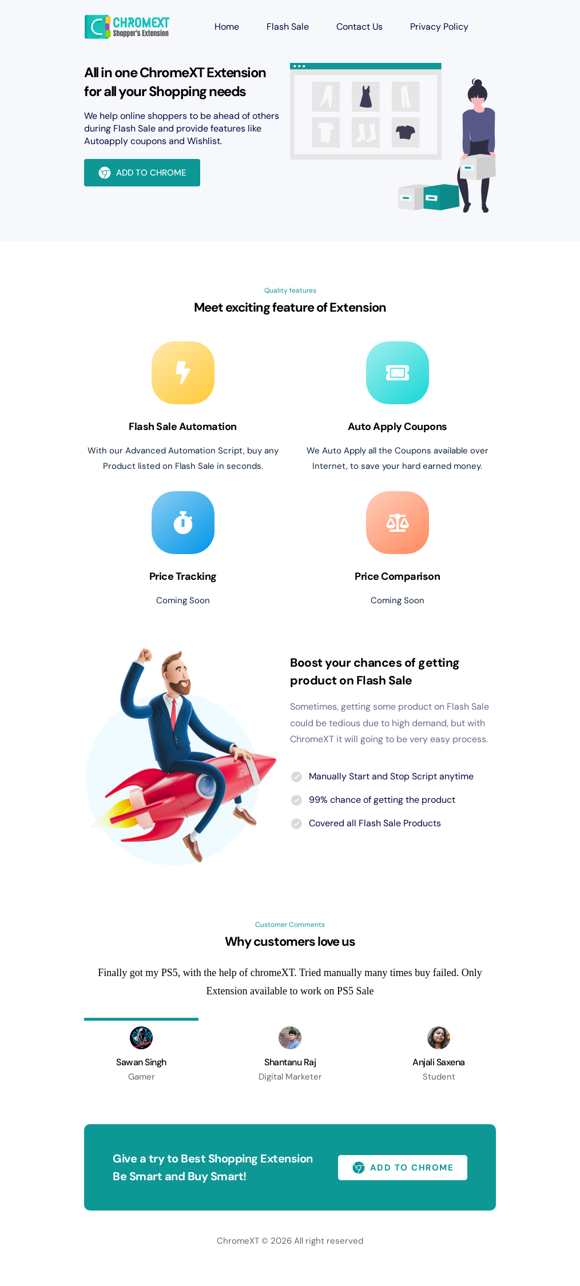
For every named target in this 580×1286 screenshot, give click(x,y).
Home (226, 26)
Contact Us (359, 26)
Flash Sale (288, 26)
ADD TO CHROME (142, 173)
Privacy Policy (439, 26)
